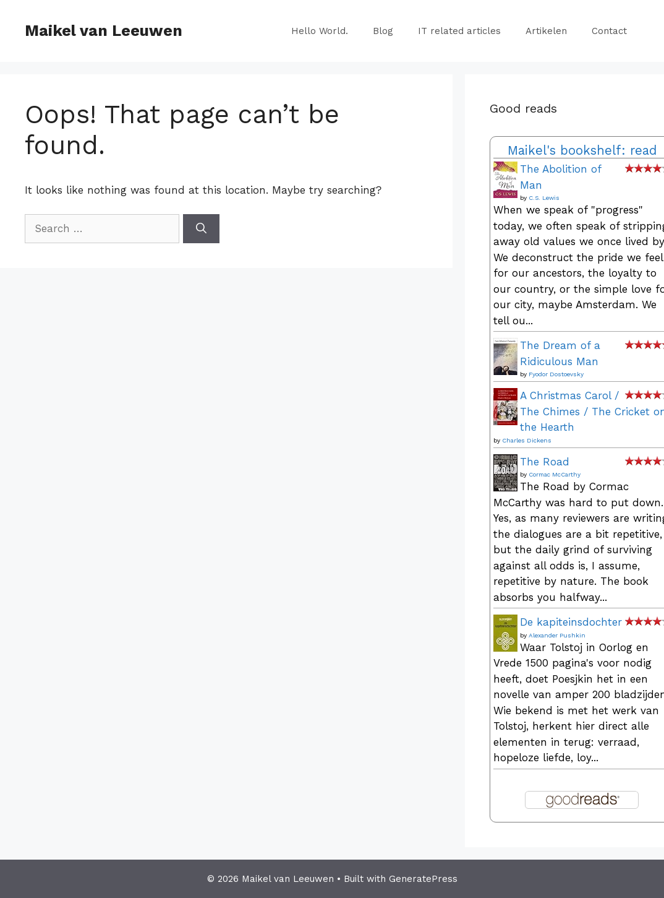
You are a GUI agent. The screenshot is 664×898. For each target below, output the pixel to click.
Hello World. (319, 31)
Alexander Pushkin (557, 635)
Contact (609, 31)
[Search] (201, 229)
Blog (383, 31)
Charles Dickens (526, 440)
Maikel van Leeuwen (103, 31)
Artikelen (546, 31)
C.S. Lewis (544, 197)
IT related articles (459, 31)
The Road (544, 461)
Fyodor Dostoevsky (556, 374)
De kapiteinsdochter (571, 622)
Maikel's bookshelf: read (582, 150)
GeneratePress (423, 878)
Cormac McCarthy (555, 474)
